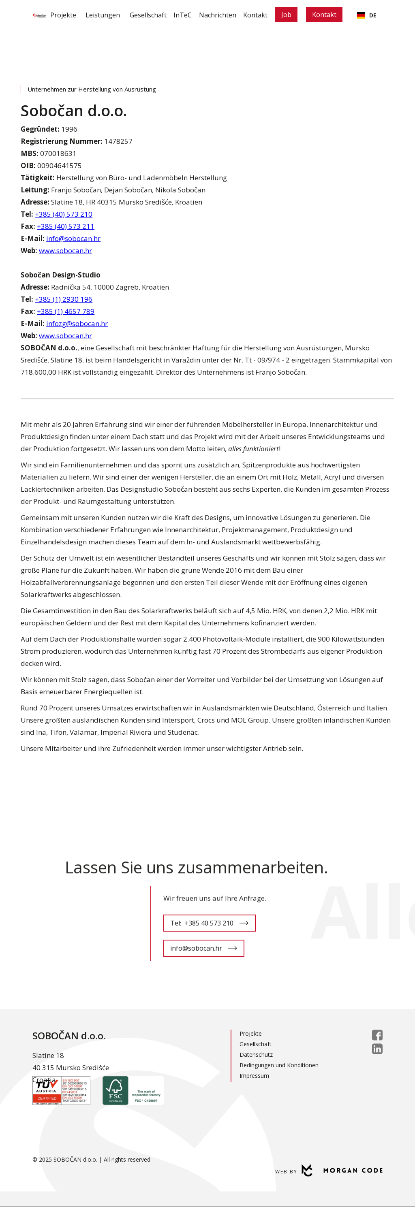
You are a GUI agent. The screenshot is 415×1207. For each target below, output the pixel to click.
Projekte (51, 15)
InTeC (181, 15)
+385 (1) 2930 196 (63, 299)
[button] (94, 15)
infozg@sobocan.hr (77, 323)
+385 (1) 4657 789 (65, 311)
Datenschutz (256, 1054)
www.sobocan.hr (65, 250)
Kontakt (264, 15)
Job (300, 14)
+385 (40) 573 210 (63, 214)
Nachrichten (221, 15)
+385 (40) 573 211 (65, 226)
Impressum (254, 1075)
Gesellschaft (141, 15)
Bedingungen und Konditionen (279, 1065)
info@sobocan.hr (73, 238)
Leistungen (94, 15)
